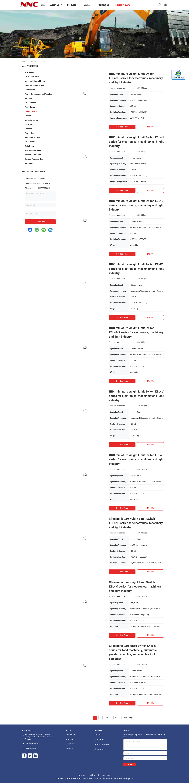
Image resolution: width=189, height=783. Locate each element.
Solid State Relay (32, 77)
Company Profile (71, 735)
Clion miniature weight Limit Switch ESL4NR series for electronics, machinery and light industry (136, 523)
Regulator (29, 163)
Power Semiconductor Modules (38, 94)
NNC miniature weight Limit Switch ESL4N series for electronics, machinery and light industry (136, 142)
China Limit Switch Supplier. (65, 779)
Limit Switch (31, 111)
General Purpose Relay (34, 159)
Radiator (28, 98)
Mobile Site (92, 775)
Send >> (129, 764)
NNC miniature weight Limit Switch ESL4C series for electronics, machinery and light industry (136, 205)
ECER (131, 779)
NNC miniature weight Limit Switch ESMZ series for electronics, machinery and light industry (136, 269)
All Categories (98, 749)
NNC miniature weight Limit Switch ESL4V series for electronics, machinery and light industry (136, 396)
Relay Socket (30, 103)
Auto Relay (29, 146)
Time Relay (29, 124)
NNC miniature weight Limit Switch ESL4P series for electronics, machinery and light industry (136, 459)
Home (24, 61)
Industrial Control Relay (35, 81)
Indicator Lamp (31, 120)
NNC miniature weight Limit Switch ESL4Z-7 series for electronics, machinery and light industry (136, 332)
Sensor (28, 116)
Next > (108, 718)
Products (32, 61)
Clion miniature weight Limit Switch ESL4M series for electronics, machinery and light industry (135, 587)
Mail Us (150, 127)
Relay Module (30, 142)
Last (116, 718)
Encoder (28, 129)
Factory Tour (70, 739)
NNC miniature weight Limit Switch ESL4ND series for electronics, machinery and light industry (136, 78)
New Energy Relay (32, 137)
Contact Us (69, 748)
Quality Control (70, 744)
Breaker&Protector (33, 155)
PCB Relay (29, 72)
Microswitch (30, 90)
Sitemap (82, 775)
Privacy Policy (105, 775)
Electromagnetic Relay (34, 85)
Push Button (30, 107)
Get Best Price (122, 127)
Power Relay (30, 133)
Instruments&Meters (34, 150)
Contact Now (40, 222)
